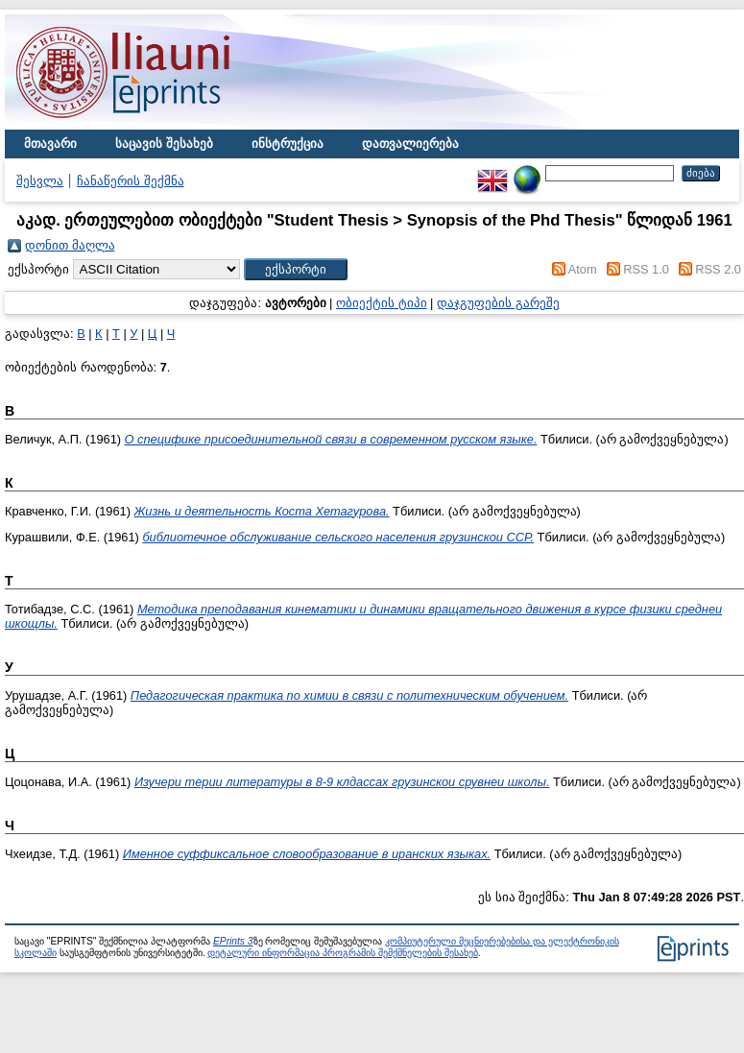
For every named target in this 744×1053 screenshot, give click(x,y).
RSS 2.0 (718, 269)
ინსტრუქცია (288, 143)
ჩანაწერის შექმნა (130, 181)
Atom (582, 269)
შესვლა (39, 181)
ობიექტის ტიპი (381, 303)
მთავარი (50, 143)
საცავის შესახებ (164, 143)
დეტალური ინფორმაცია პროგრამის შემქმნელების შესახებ (342, 952)
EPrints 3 (233, 941)
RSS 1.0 (646, 269)
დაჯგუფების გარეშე (498, 303)
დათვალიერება (410, 143)
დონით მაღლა (70, 245)
